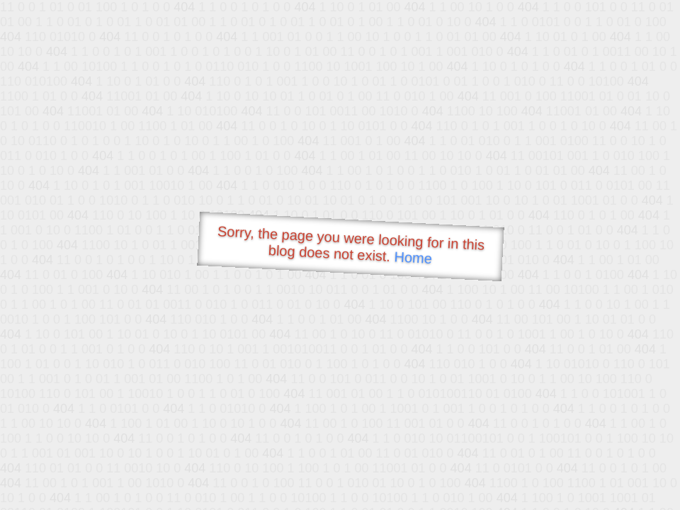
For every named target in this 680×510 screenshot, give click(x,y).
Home (413, 257)
